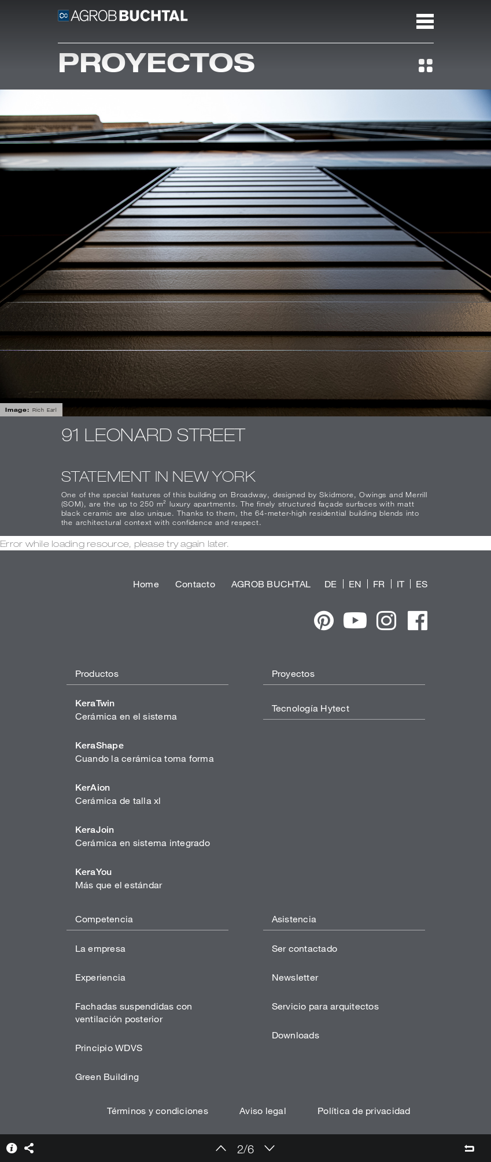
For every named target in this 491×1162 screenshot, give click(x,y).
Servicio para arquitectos (325, 1005)
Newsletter (295, 976)
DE (330, 583)
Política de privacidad (364, 1110)
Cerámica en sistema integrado (142, 836)
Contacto (195, 583)
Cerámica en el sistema (126, 709)
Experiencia (100, 976)
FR (379, 583)
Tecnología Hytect (310, 707)
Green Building (107, 1076)
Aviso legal (262, 1110)
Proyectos (293, 673)
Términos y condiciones (157, 1110)
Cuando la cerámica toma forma (144, 752)
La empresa (100, 948)
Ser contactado (305, 948)
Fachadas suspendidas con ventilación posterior (134, 1012)
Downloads (295, 1034)
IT (401, 583)
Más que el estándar (119, 878)
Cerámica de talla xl (118, 794)
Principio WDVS (109, 1047)
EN (355, 583)
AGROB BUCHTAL (271, 583)
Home (146, 583)
